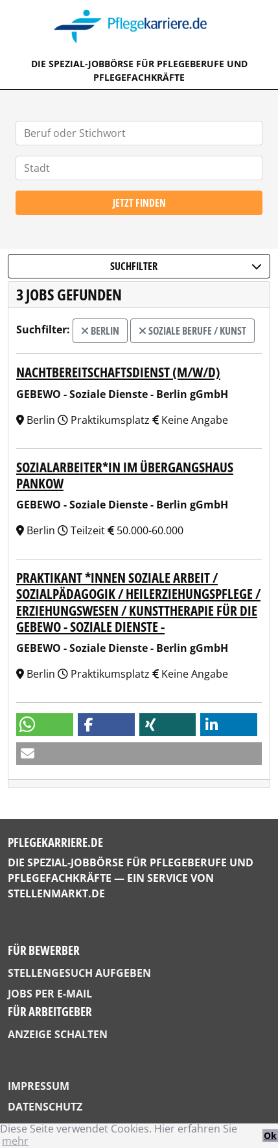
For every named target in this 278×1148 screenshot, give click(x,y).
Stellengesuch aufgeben (79, 973)
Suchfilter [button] (186, 266)
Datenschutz (45, 1107)
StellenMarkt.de (56, 893)
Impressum (38, 1086)
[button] (44, 724)
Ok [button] (270, 1135)
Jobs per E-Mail (50, 993)
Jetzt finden (139, 203)
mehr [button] (15, 1141)
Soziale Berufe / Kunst (192, 331)
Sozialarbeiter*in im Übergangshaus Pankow (124, 475)
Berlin (100, 331)
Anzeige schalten (58, 1034)
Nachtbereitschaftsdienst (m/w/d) (118, 372)
